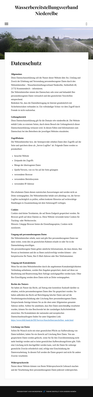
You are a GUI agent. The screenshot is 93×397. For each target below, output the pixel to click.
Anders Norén (70, 391)
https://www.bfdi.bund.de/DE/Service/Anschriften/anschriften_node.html (42, 320)
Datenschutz (26, 62)
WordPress (37, 391)
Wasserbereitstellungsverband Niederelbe (46, 10)
